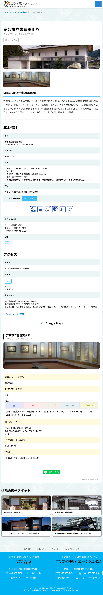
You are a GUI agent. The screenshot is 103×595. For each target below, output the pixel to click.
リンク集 (55, 549)
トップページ (6, 12)
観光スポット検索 (19, 12)
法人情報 (27, 549)
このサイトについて (71, 549)
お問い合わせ (41, 549)
